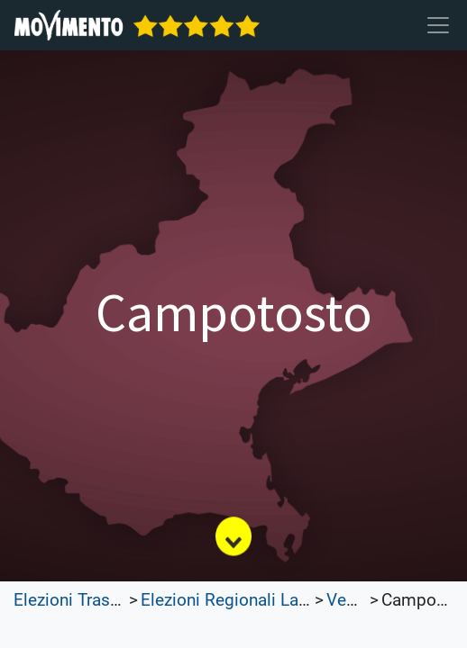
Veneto (353, 600)
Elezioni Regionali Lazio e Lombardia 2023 (303, 600)
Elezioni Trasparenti (88, 600)
